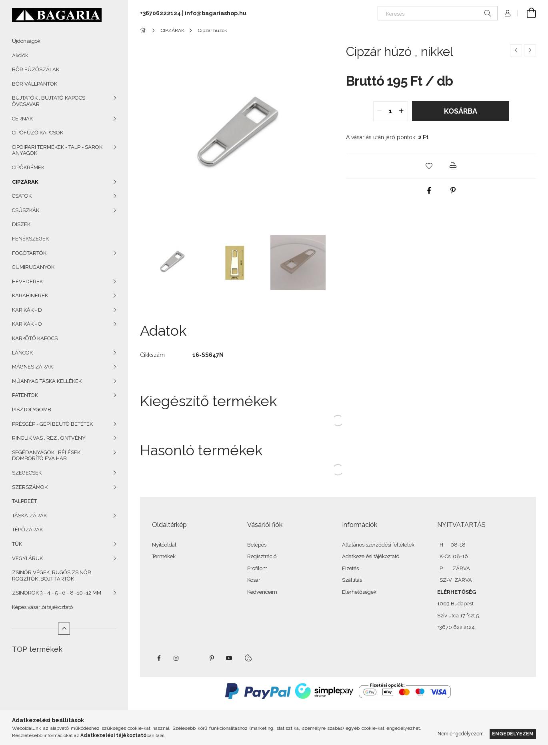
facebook (159, 658)
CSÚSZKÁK (25, 210)
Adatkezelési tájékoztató (370, 556)
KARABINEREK (30, 295)
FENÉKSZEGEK (30, 239)
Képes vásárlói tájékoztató (42, 607)
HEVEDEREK (27, 281)
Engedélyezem (513, 734)
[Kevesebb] (64, 629)
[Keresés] (438, 13)
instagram (176, 658)
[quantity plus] (402, 111)
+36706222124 (160, 13)
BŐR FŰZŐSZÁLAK (35, 69)
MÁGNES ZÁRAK (32, 367)
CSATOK (22, 196)
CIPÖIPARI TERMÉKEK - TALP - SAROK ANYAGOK (57, 150)
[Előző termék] (516, 50)
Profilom (257, 568)
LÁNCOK (22, 353)
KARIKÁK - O (27, 324)
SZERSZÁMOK (30, 487)
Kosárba (460, 111)
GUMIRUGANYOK (33, 267)
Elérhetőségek (359, 592)
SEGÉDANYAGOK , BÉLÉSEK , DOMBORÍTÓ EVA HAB (47, 455)
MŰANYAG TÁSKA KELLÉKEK (47, 381)
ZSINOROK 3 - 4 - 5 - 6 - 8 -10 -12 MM (56, 593)
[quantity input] (391, 111)
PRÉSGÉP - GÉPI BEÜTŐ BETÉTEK (52, 424)
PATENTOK (25, 395)
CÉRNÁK (22, 119)
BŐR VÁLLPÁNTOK (34, 84)
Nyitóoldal (164, 545)
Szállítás (352, 580)
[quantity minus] (380, 111)
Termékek (164, 556)
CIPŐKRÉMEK (28, 167)
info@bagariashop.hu (215, 13)
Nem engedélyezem (461, 734)
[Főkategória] (144, 30)
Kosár (253, 580)
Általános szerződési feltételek (378, 545)
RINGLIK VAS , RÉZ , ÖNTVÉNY (49, 438)
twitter (194, 658)
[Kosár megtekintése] (527, 13)
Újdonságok (26, 41)
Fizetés (350, 568)
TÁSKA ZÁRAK (29, 516)
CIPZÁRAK (25, 182)
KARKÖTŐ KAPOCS (35, 338)
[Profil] (508, 13)
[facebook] (429, 190)
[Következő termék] (530, 50)
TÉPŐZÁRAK (27, 530)
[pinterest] (453, 190)
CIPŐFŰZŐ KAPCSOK (37, 133)
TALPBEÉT (24, 501)
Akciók (20, 55)
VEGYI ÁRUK (27, 558)
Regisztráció (261, 556)
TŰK (17, 544)
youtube (229, 658)
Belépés (256, 545)
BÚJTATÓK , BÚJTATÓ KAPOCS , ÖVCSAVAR (50, 101)
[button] (429, 166)
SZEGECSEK (27, 473)
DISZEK (21, 224)
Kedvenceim (262, 592)
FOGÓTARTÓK (29, 253)
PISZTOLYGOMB (31, 410)
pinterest (211, 658)
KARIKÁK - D (27, 310)
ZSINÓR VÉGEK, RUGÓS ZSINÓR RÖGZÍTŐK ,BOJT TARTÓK (51, 575)
